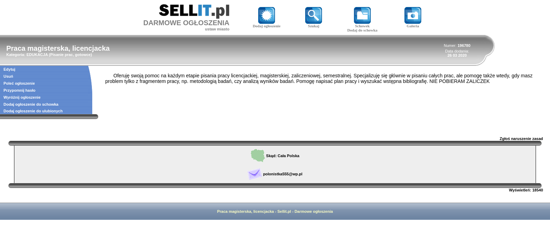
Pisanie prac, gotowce (70, 54)
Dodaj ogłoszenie (266, 24)
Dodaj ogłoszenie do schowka (31, 104)
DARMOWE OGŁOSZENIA (186, 23)
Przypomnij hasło (19, 90)
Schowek (362, 24)
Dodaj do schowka (362, 30)
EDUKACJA (37, 54)
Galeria (412, 24)
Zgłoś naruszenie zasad (521, 138)
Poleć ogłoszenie (19, 83)
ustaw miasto (217, 29)
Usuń (8, 76)
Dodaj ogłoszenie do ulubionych (33, 111)
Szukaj (313, 24)
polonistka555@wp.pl (282, 174)
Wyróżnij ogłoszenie (22, 97)
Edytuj (9, 69)
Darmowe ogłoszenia (314, 211)
